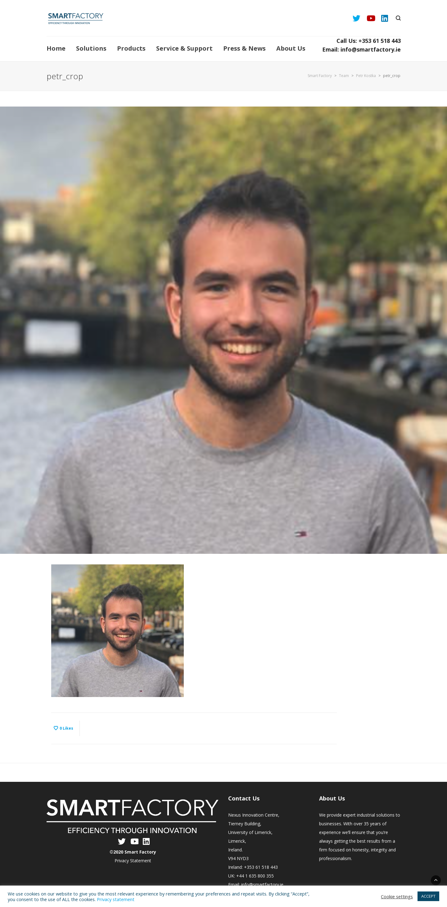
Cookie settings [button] (397, 896)
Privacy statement (115, 899)
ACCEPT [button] (428, 896)
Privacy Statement (133, 861)
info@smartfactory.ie (262, 884)
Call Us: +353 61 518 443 (368, 40)
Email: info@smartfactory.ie (361, 49)
